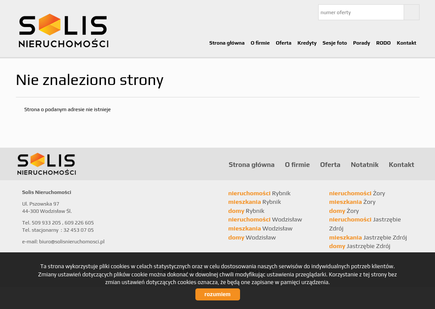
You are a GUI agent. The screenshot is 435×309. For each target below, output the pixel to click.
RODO (383, 43)
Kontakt (406, 43)
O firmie (260, 43)
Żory (357, 193)
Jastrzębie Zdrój (368, 237)
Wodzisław (265, 219)
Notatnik (365, 164)
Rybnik (259, 193)
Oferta (284, 43)
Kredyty (307, 43)
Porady (361, 43)
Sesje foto (334, 43)
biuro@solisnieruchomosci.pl (71, 242)
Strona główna (226, 43)
